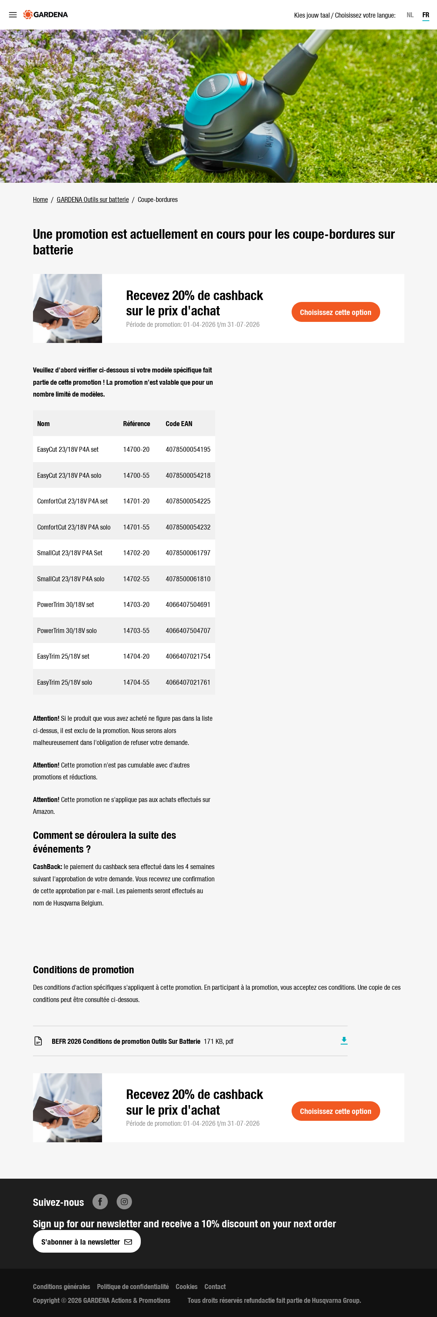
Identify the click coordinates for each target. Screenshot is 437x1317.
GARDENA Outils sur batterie (93, 199)
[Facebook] (100, 1201)
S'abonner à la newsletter (86, 1241)
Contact (215, 1286)
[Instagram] (124, 1201)
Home (40, 199)
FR (425, 14)
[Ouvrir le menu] (13, 14)
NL (410, 14)
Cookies (187, 1286)
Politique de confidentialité (133, 1286)
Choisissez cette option (335, 312)
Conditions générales (61, 1286)
